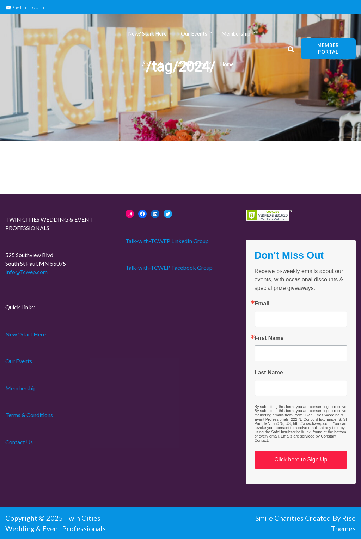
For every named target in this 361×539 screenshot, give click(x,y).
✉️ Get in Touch (24, 7)
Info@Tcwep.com (26, 271)
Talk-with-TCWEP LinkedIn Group (167, 240)
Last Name (269, 373)
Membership (235, 34)
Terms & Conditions (29, 414)
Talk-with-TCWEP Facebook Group (169, 267)
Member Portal (328, 49)
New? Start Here (147, 34)
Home (227, 66)
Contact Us (19, 442)
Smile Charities (280, 518)
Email (262, 303)
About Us (153, 66)
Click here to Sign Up (300, 460)
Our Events (194, 34)
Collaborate (192, 66)
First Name (269, 338)
